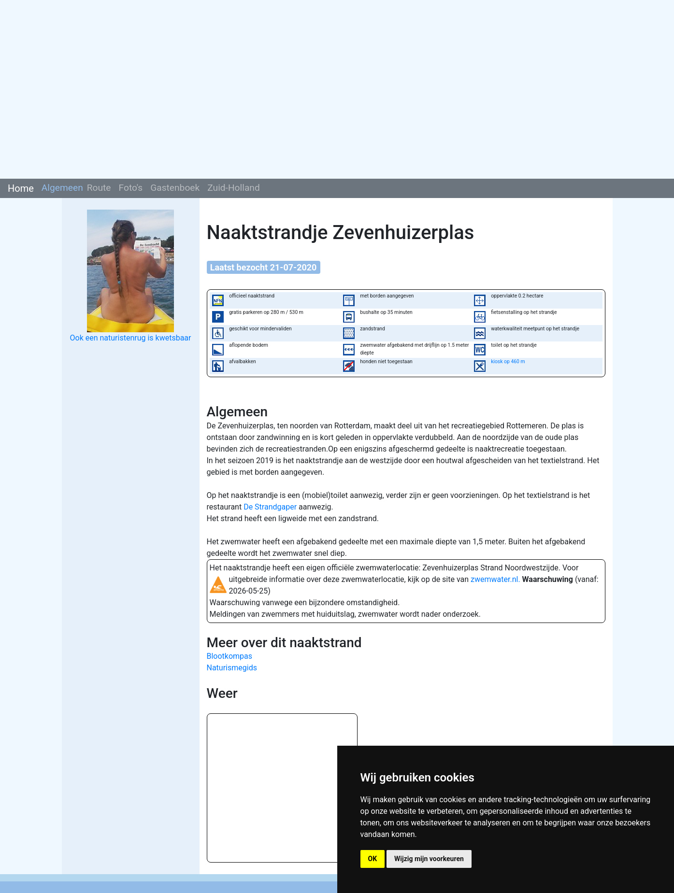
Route (99, 187)
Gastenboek (175, 187)
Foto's (131, 187)
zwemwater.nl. (495, 579)
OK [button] (372, 859)
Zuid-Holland (233, 187)
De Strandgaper (270, 506)
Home (21, 188)
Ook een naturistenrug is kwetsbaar (130, 337)
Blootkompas (230, 656)
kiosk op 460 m (508, 361)
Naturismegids (232, 667)
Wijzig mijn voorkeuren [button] (429, 859)
